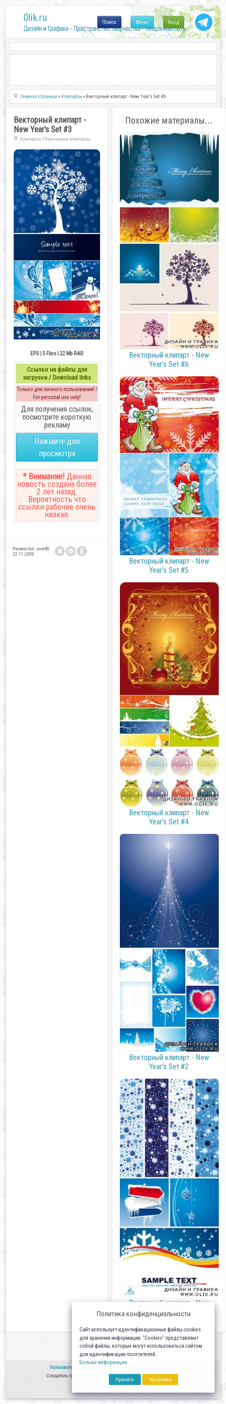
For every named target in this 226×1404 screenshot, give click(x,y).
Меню (142, 22)
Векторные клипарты (67, 139)
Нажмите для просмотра (57, 447)
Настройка (160, 1379)
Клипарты (30, 139)
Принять (125, 1379)
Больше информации (103, 1362)
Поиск (109, 22)
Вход (173, 22)
